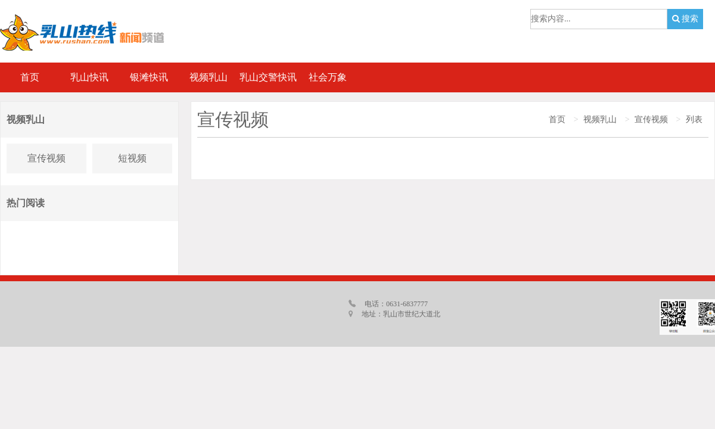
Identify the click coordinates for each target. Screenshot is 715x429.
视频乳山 (600, 119)
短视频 (132, 158)
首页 (557, 119)
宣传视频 (46, 158)
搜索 (685, 18)
